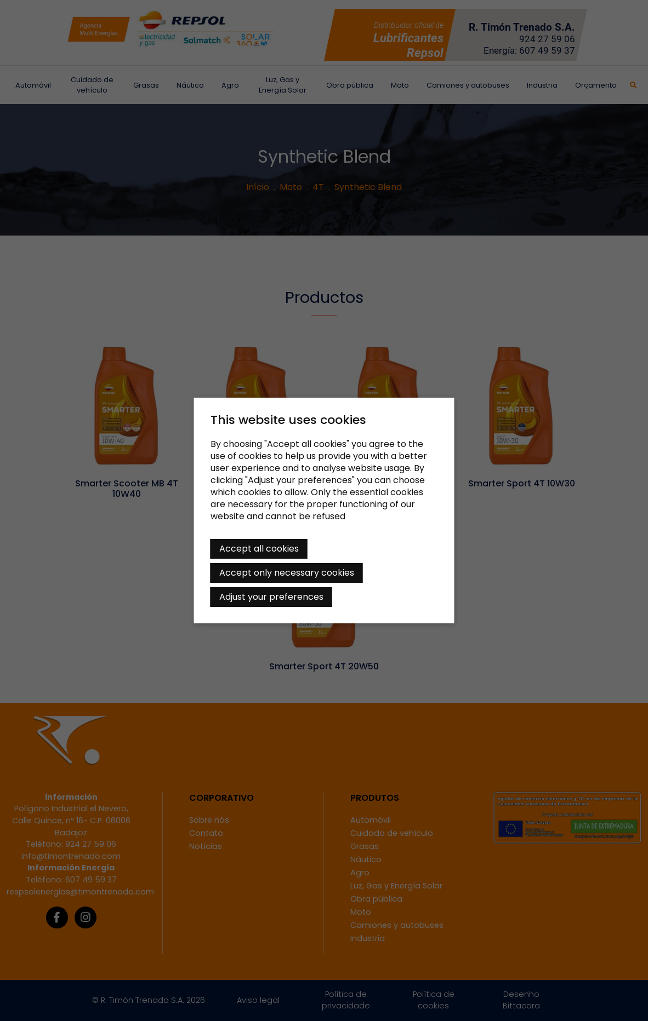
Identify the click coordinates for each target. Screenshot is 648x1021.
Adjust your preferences (271, 596)
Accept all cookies (259, 548)
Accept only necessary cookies (286, 572)
